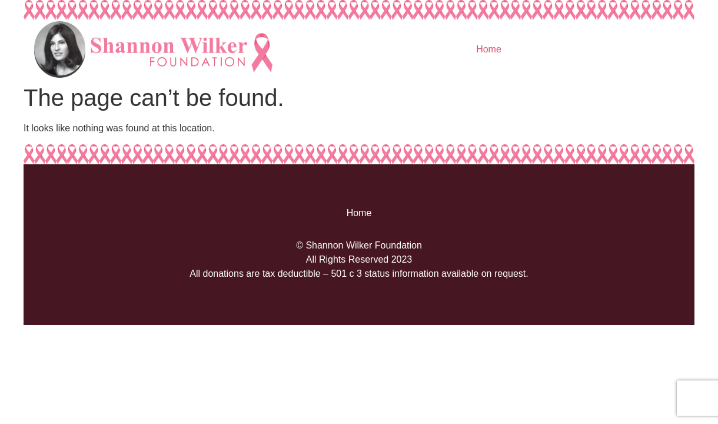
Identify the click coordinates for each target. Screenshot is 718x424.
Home (488, 49)
